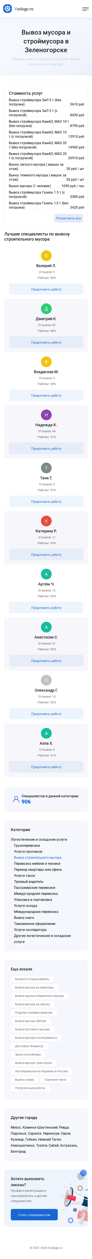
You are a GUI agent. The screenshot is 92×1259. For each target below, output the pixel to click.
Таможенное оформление (34, 924)
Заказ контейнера (28, 1054)
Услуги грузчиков (28, 852)
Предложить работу (46, 289)
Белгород (18, 1151)
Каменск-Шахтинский (40, 1127)
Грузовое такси (55, 1079)
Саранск (35, 1133)
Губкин (31, 1139)
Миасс (16, 1127)
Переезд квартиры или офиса (38, 870)
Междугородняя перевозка (36, 894)
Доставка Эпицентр (29, 1046)
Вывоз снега (24, 918)
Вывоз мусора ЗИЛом (30, 1021)
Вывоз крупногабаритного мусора (39, 996)
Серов (65, 1133)
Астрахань (68, 1145)
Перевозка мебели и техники (37, 864)
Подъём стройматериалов (33, 1012)
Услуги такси (24, 876)
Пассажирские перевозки (34, 888)
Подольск (19, 1133)
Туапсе (41, 1145)
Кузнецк (17, 1139)
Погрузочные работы (30, 1088)
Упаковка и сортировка (33, 900)
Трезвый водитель (29, 882)
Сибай (54, 1145)
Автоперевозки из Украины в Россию (41, 1071)
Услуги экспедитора (30, 930)
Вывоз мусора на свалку (32, 1004)
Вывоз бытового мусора (32, 1029)
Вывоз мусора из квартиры (34, 987)
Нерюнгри (51, 1133)
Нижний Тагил (49, 1139)
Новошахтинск (23, 1145)
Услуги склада (25, 906)
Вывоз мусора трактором (33, 1063)
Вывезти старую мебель (32, 979)
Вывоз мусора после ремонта (36, 1037)
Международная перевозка (36, 912)
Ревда (64, 1127)
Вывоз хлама (24, 1079)
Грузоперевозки (27, 845)
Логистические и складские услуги (39, 839)
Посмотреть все (68, 218)
